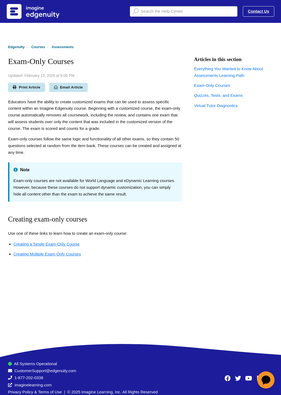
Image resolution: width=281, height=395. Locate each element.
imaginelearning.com (33, 385)
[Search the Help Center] (183, 11)
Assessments (63, 47)
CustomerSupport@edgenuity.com (45, 370)
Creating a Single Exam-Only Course (46, 244)
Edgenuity (16, 47)
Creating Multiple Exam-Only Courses (47, 254)
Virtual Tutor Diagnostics (216, 105)
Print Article (26, 87)
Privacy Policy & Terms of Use (35, 392)
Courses (38, 47)
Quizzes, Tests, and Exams (218, 95)
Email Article (68, 87)
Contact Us (258, 11)
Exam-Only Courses (212, 85)
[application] (266, 380)
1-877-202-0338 (29, 377)
